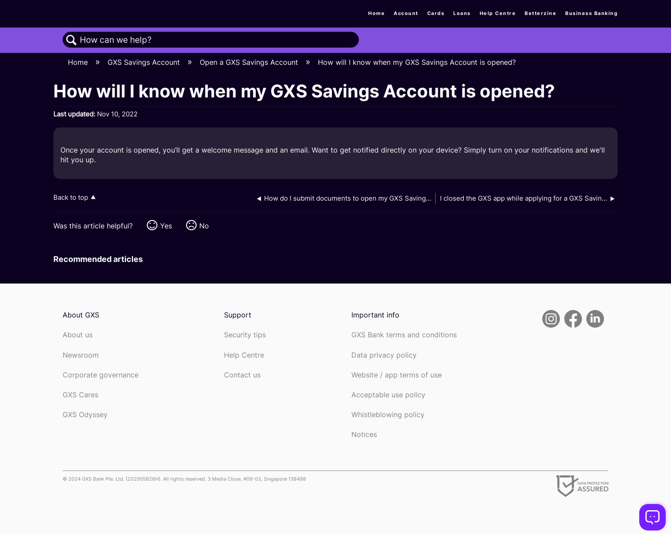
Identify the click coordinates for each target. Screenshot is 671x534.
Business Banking (591, 13)
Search (71, 40)
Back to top (70, 197)
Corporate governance (100, 375)
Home (376, 13)
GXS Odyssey (85, 415)
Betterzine (540, 13)
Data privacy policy (384, 355)
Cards (436, 13)
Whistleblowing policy (388, 415)
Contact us (242, 375)
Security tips (245, 335)
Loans (462, 13)
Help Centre (498, 13)
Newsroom (81, 355)
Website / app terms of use (396, 375)
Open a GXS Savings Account (250, 62)
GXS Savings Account (145, 62)
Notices (364, 434)
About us (78, 335)
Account (406, 13)
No (204, 225)
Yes (166, 225)
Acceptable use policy (388, 395)
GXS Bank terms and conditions (404, 335)
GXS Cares (80, 395)
